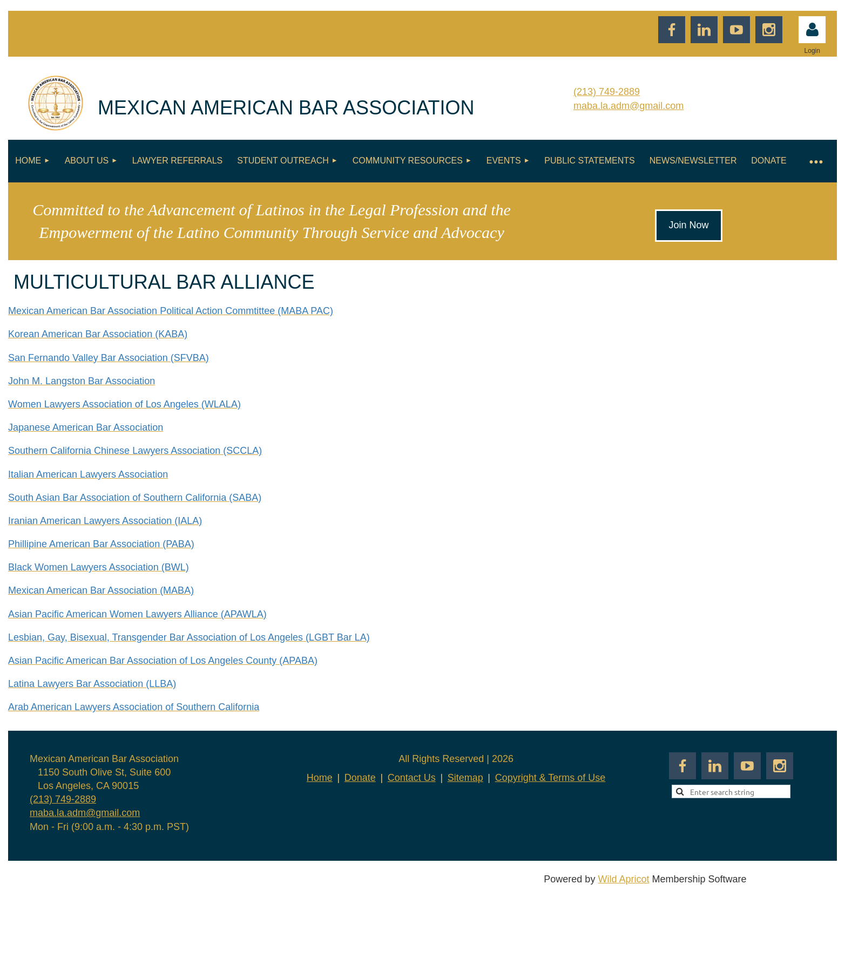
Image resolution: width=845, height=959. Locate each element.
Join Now (688, 225)
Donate (360, 777)
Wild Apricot (623, 879)
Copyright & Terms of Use (550, 777)
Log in (812, 29)
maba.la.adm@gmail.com (628, 105)
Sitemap (465, 777)
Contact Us (412, 777)
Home (320, 777)
